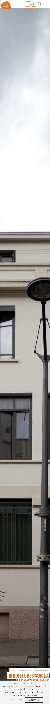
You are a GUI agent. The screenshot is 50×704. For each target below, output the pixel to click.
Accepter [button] (34, 700)
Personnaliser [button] (15, 699)
